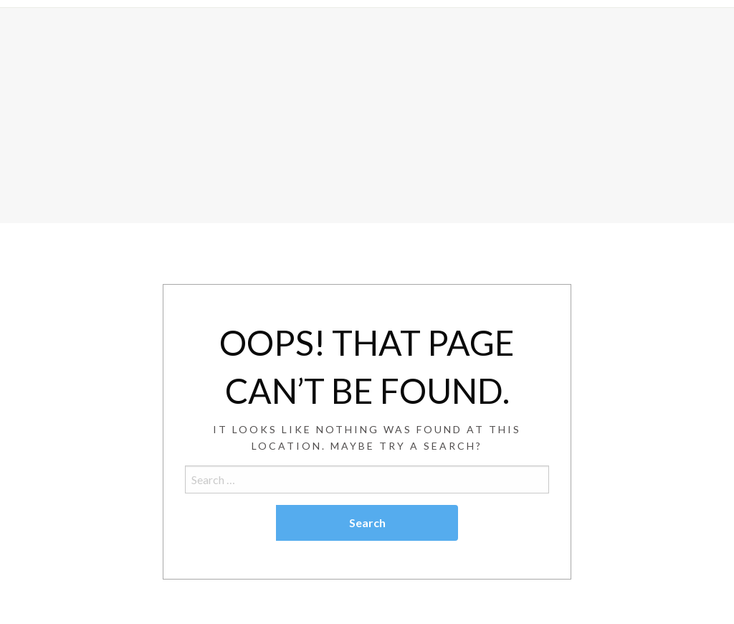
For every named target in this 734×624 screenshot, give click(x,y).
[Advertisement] (367, 115)
